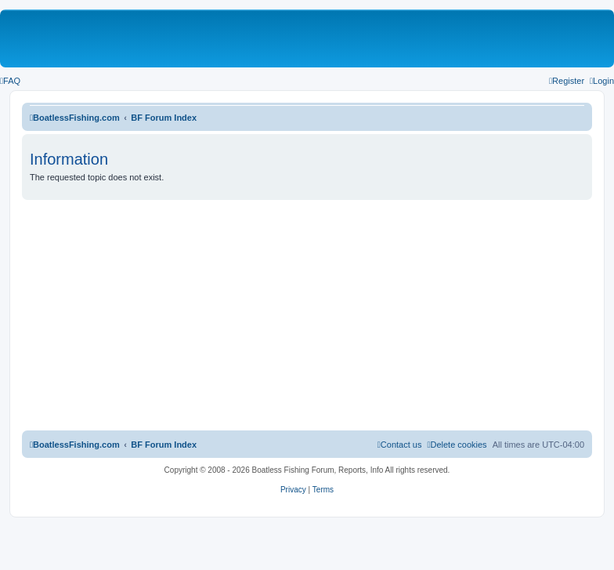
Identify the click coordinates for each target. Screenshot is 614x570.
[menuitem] (10, 80)
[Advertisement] (307, 317)
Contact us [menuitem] (399, 444)
